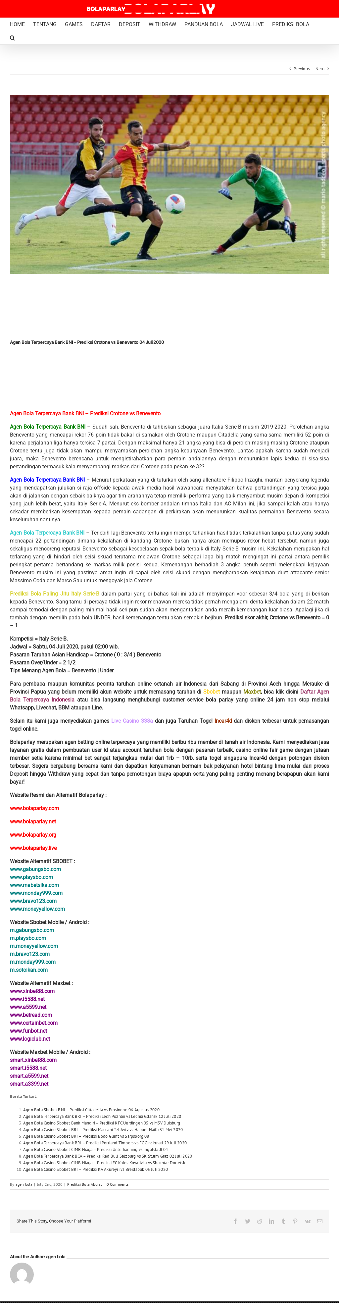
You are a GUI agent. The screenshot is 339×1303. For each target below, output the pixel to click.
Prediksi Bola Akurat (84, 1184)
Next (320, 69)
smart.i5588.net (28, 1068)
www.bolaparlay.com (34, 808)
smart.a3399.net (29, 1084)
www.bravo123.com (33, 901)
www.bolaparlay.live (33, 848)
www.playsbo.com (31, 877)
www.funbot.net (28, 1031)
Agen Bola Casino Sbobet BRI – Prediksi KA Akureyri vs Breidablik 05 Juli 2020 (95, 1169)
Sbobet (211, 692)
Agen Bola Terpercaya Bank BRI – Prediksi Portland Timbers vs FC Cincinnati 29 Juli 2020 (105, 1143)
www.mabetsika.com (34, 885)
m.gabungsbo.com (32, 930)
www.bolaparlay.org (33, 835)
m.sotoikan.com (29, 970)
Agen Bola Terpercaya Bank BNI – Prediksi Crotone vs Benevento (85, 413)
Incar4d (223, 721)
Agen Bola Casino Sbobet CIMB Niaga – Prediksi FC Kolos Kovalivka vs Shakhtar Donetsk (104, 1163)
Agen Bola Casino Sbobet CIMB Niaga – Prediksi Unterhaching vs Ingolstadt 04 (95, 1149)
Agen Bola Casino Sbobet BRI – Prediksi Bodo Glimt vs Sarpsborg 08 (86, 1136)
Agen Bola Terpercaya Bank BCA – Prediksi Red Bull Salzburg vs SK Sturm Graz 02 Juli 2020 (107, 1156)
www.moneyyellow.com (37, 909)
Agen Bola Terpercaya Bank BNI (47, 427)
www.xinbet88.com (32, 991)
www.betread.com (31, 1015)
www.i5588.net (27, 999)
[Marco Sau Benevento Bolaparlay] (169, 185)
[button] (12, 37)
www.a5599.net (28, 1007)
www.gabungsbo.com (35, 869)
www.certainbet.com (34, 1023)
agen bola (24, 1184)
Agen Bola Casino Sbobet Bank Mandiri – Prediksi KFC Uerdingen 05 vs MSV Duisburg (101, 1123)
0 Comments (118, 1184)
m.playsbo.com (28, 938)
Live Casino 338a (132, 721)
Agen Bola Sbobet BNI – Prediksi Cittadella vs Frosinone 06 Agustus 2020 (91, 1110)
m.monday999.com (33, 962)
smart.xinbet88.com (33, 1060)
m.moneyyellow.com (34, 946)
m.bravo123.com (30, 954)
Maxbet (252, 692)
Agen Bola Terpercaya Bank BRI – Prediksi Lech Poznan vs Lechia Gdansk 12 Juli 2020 (102, 1116)
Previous (302, 69)
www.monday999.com (36, 893)
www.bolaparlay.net (33, 821)
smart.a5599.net (29, 1076)
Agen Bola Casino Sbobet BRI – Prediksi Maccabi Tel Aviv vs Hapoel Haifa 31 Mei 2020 (103, 1129)
